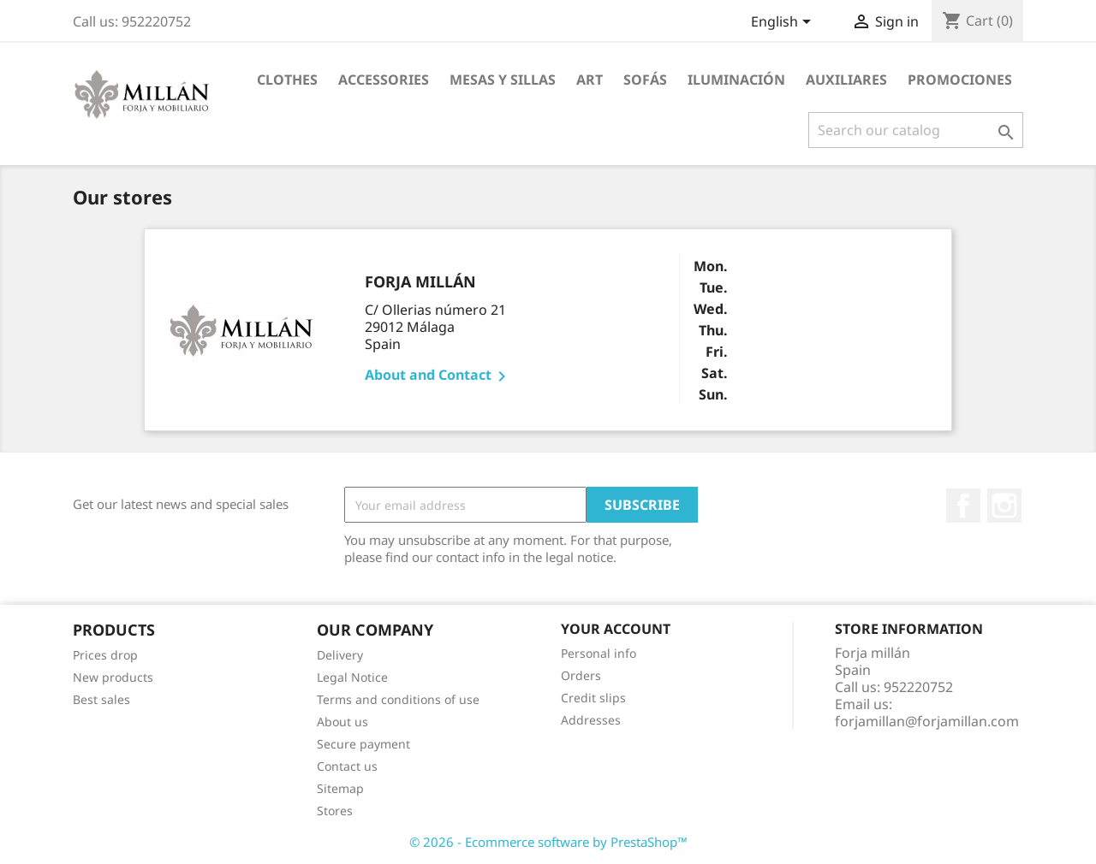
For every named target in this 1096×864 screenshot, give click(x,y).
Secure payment (363, 744)
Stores (335, 810)
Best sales (101, 699)
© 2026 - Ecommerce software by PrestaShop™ (548, 841)
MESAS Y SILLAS (503, 79)
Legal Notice (352, 677)
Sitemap (340, 788)
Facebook (963, 505)
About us (342, 721)
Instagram (1004, 505)
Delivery (340, 655)
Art (589, 79)
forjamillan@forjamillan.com (927, 721)
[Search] (915, 130)
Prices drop (105, 655)
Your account (615, 628)
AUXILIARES (846, 79)
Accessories (383, 79)
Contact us (347, 766)
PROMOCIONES (960, 79)
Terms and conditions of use (398, 699)
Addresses (591, 720)
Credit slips (593, 697)
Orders (581, 675)
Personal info (598, 653)
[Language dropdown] (784, 23)
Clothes (287, 79)
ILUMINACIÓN (736, 79)
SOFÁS (645, 79)
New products (113, 677)
